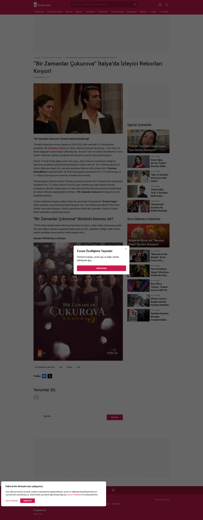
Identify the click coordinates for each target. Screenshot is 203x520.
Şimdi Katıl (101, 268)
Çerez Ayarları (12, 501)
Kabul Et (28, 501)
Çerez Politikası (74, 495)
